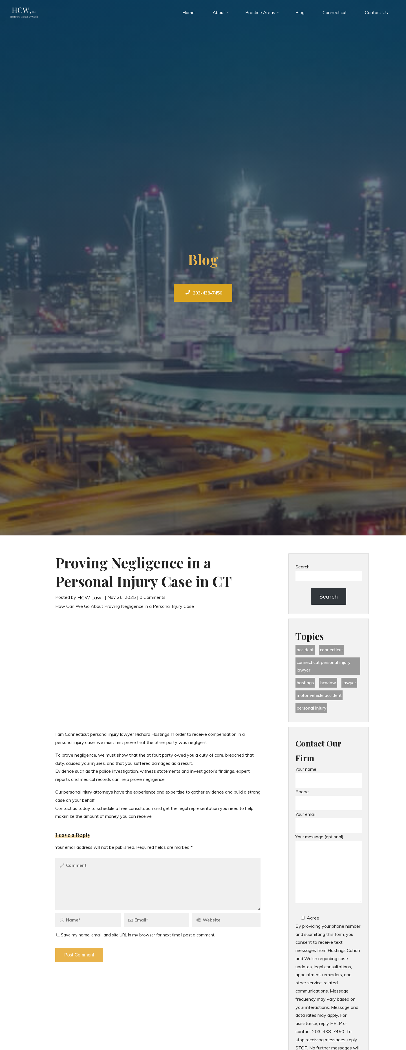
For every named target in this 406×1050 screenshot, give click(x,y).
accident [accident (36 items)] (305, 650)
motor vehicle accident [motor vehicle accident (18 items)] (320, 698)
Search (302, 567)
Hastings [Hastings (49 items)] (306, 685)
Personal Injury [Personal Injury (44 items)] (312, 711)
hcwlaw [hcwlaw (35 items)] (329, 685)
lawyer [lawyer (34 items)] (352, 685)
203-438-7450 (204, 293)
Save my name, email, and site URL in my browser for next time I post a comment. (135, 937)
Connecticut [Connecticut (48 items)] (333, 650)
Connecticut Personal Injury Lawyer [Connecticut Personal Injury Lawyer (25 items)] (325, 667)
